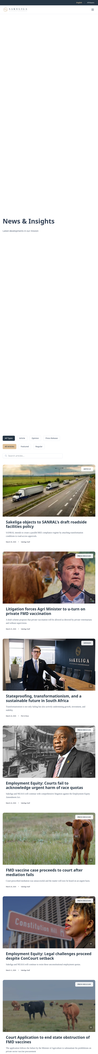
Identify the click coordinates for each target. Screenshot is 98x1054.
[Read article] (90, 512)
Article (22, 438)
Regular (38, 446)
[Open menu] (92, 9)
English (79, 2)
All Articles (9, 446)
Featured (25, 446)
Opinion (35, 438)
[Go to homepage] (15, 9)
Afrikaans (90, 2)
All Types (9, 438)
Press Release (52, 438)
